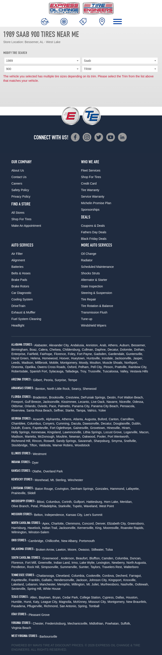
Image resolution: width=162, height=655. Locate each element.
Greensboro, (136, 523)
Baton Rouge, (44, 488)
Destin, (112, 397)
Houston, (132, 597)
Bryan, (57, 597)
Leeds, (15, 362)
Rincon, (37, 441)
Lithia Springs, (92, 432)
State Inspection (92, 286)
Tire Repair (88, 299)
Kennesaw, (38, 432)
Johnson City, (98, 580)
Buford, (103, 419)
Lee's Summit (93, 515)
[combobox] (42, 61)
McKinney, (80, 601)
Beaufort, (82, 558)
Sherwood (89, 388)
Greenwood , (51, 558)
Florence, (60, 354)
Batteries (17, 266)
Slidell (31, 493)
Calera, (43, 349)
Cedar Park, (70, 597)
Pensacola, (127, 406)
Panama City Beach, (105, 406)
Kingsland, (54, 432)
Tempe (72, 380)
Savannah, (85, 441)
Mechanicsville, (78, 623)
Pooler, (102, 436)
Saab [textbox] (87, 60)
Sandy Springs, (66, 441)
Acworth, (39, 419)
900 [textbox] (8, 69)
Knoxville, (129, 580)
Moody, (84, 362)
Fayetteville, (40, 428)
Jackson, (82, 580)
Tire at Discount (57, 645)
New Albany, (69, 541)
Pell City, (96, 367)
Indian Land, (62, 562)
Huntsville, (94, 358)
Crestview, (73, 397)
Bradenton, (40, 397)
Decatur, (113, 349)
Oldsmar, (17, 406)
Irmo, (75, 562)
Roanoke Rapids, (132, 528)
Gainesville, (81, 428)
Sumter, (84, 567)
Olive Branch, (20, 506)
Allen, (34, 597)
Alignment (18, 260)
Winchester (75, 480)
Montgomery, (69, 362)
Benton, (40, 388)
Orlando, (30, 406)
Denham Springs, (82, 488)
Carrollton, (128, 419)
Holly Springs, (20, 432)
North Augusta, (136, 562)
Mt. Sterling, (58, 480)
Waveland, (91, 506)
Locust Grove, (113, 432)
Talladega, (72, 371)
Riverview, (18, 410)
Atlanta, (78, 419)
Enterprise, (18, 354)
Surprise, (61, 380)
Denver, (100, 523)
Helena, (36, 358)
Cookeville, (93, 575)
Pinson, (109, 367)
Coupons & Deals (93, 225)
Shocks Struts (90, 273)
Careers (16, 183)
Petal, (35, 506)
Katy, (36, 601)
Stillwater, (97, 549)
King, (98, 528)
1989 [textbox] (9, 60)
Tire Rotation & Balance (97, 306)
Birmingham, (20, 349)
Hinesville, (114, 428)
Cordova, (108, 575)
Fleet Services (91, 170)
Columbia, (122, 558)
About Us (17, 170)
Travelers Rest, (112, 567)
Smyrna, (117, 441)
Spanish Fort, (39, 371)
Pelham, (83, 367)
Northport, (131, 362)
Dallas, (120, 597)
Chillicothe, (52, 541)
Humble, (17, 601)
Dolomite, (126, 349)
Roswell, (49, 441)
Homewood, (50, 358)
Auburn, (124, 345)
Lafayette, (133, 488)
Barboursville (48, 636)
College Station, (90, 597)
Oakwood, (89, 436)
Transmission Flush (94, 312)
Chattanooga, (45, 575)
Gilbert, (38, 380)
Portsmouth (87, 541)
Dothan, (139, 349)
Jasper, (138, 358)
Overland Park (53, 471)
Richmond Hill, (21, 441)
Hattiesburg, (94, 501)
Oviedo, (43, 406)
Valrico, (92, 410)
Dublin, (136, 423)
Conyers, (49, 423)
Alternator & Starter (94, 280)
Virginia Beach (21, 628)
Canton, (114, 419)
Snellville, (130, 441)
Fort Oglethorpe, (61, 428)
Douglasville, (122, 423)
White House (52, 588)
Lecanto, (84, 401)
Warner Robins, (63, 445)
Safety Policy (20, 190)
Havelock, (34, 528)
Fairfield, (33, 354)
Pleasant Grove (39, 615)
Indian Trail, (50, 528)
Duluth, (16, 428)
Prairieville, (18, 493)
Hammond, (117, 488)
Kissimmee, (69, 401)
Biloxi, (41, 501)
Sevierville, (18, 588)
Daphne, (100, 349)
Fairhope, (46, 354)
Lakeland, (18, 584)
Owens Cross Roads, (51, 367)
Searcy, (77, 388)
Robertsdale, (20, 371)
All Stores (17, 212)
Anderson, (68, 558)
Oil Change (88, 253)
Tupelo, (78, 506)
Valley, (124, 371)
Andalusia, (77, 345)
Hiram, (126, 428)
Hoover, (65, 358)
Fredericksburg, (55, 623)
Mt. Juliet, (92, 584)
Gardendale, (116, 354)
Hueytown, (78, 358)
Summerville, (69, 567)
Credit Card (89, 183)
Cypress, (108, 597)
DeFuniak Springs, (93, 397)
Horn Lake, (111, 501)
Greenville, (45, 562)
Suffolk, (126, 623)
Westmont (39, 454)
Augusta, (91, 419)
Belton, (39, 515)
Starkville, (65, 506)
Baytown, (45, 597)
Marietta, (31, 436)
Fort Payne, (85, 354)
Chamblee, (18, 423)
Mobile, (54, 362)
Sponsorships (90, 209)
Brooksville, (57, 397)
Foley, (72, 354)
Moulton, (96, 362)
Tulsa (109, 549)
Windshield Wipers (93, 325)
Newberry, (118, 562)
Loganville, (131, 432)
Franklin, (35, 580)
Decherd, (122, 575)
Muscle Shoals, (112, 362)
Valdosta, (45, 445)
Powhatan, (112, 623)
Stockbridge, (19, 445)
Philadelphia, (48, 506)
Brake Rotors (20, 286)
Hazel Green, (20, 358)
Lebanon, (32, 584)
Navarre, (112, 401)
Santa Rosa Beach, (39, 410)
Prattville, (121, 367)
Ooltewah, (142, 584)
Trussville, (95, 371)
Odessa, (138, 401)
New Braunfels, (136, 601)
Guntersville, (134, 354)
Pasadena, (18, 606)
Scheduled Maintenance (97, 266)
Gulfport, (79, 501)
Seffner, (59, 410)
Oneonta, (17, 367)
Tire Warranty (90, 190)
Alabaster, (41, 345)
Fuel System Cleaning (26, 319)
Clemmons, (73, 523)
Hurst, (28, 601)
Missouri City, (97, 601)
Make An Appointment (26, 225)
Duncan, (135, 558)
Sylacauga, (56, 371)
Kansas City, (74, 515)
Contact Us (18, 177)
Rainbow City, (137, 367)
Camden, (108, 558)
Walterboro (131, 567)
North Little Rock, (58, 388)
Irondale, (108, 358)
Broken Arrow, (45, 549)
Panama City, (81, 406)
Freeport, (17, 401)
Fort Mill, (31, 562)
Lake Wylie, (87, 562)
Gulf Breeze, (33, 401)
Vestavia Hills (139, 371)
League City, (49, 601)
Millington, (78, 584)
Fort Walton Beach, (131, 397)
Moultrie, (62, 436)
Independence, (55, 515)
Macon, (144, 432)
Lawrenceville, (72, 432)
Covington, (62, 488)
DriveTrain (18, 306)
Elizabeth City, (116, 523)
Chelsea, (55, 349)
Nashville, (127, 584)
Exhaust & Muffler (23, 312)
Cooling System (22, 299)
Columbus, (34, 423)
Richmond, (51, 606)
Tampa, (81, 410)
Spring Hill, (34, 588)
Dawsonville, (91, 423)
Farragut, (135, 575)
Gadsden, (100, 354)
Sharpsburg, (102, 441)
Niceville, (125, 401)
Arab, (103, 345)
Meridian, (126, 501)
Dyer (35, 462)
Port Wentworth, (118, 436)
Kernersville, (85, 528)
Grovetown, (98, 428)
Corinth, (67, 501)
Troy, (83, 371)
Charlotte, (58, 523)
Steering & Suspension (96, 293)
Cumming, (63, 423)
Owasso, (84, 549)
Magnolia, (65, 601)
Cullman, (88, 349)
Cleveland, (63, 575)
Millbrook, (41, 362)
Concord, (88, 523)
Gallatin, (47, 580)
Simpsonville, (50, 567)
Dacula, (76, 423)
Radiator (87, 260)
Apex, (46, 523)
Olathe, (37, 471)
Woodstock (82, 445)
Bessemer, (138, 345)
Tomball (94, 606)
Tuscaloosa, (111, 371)
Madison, (28, 362)
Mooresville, (111, 528)
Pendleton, (18, 567)
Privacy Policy (20, 196)
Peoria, (48, 380)
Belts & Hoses (21, 273)
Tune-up (86, 319)
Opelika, (30, 367)
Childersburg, (72, 349)
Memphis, (64, 584)
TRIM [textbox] (87, 69)
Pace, (53, 406)
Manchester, (47, 584)
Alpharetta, (53, 419)
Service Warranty (92, 196)
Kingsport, (115, 580)
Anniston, (92, 345)
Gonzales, (102, 488)
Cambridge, (36, 541)
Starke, (70, 410)
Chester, (38, 623)
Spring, (83, 606)
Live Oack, (98, 401)
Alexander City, (59, 345)
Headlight (17, 325)
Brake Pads (19, 280)
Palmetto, (64, 406)
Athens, (113, 345)
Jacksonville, (123, 358)
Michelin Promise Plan (96, 203)
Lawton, (61, 549)
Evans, (27, 428)
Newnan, (75, 436)
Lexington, (103, 562)
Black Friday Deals (94, 238)
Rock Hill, (33, 567)
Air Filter (17, 253)
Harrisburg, (18, 528)
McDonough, (46, 436)
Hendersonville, (64, 580)
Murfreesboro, (110, 584)
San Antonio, (68, 606)
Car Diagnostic (21, 293)
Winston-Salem (38, 532)
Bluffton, (95, 558)
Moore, (72, 549)
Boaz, (34, 349)
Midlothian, (96, 623)
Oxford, (72, 367)
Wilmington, (19, 532)
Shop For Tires (21, 219)
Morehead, (42, 480)
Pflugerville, (35, 606)
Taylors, (95, 567)
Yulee (102, 410)
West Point (106, 506)
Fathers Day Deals (93, 232)
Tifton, (33, 445)
